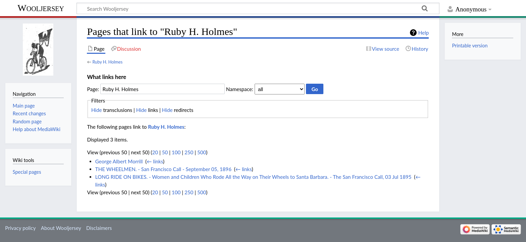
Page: (93, 89)
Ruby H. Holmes (107, 62)
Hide (96, 110)
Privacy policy (20, 228)
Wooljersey (40, 8)
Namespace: (239, 89)
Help (423, 33)
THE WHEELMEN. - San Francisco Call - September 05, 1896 (163, 169)
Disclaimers (99, 228)
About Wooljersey (61, 228)
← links (155, 161)
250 (189, 152)
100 (176, 152)
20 (155, 152)
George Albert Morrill (119, 161)
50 (165, 152)
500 (201, 152)
